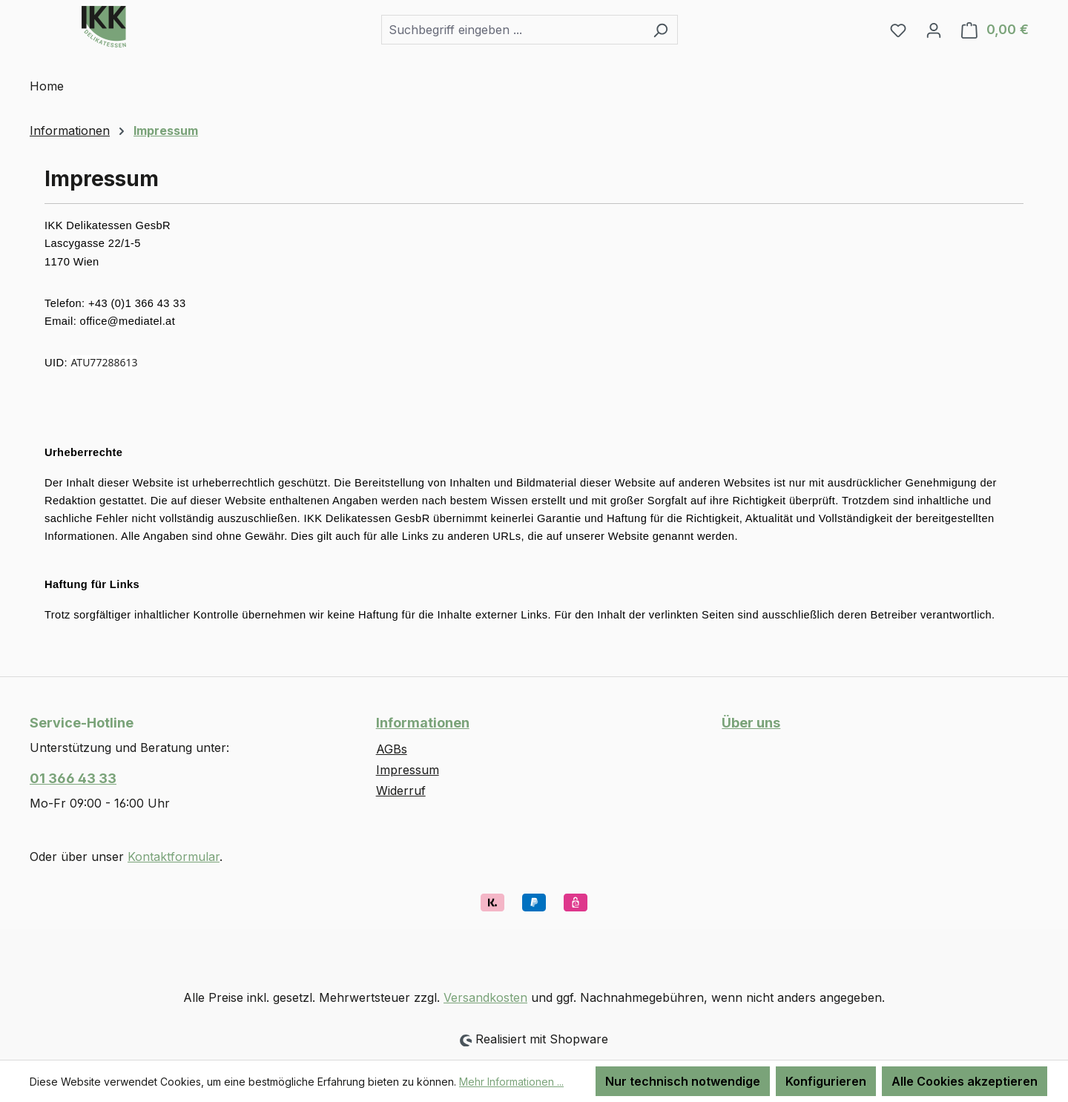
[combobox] (512, 29)
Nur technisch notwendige (682, 1081)
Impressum (407, 769)
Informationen (422, 722)
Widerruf (401, 790)
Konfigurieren (825, 1081)
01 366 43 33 (73, 778)
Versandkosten (485, 997)
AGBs (391, 749)
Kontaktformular (174, 856)
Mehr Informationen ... (511, 1081)
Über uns (751, 722)
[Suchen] (660, 29)
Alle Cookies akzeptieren (964, 1081)
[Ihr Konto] (934, 29)
